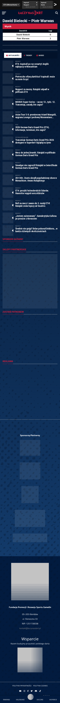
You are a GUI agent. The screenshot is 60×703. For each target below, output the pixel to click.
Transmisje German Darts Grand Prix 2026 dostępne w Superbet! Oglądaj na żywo (34, 141)
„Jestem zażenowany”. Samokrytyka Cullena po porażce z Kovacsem (36, 217)
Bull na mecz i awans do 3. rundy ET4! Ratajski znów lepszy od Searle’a (32, 204)
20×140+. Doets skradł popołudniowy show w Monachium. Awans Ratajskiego (36, 179)
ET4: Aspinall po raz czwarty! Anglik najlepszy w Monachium (32, 65)
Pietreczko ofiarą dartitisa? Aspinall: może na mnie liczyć (35, 78)
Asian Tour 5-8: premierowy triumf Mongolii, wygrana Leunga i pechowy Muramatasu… (35, 116)
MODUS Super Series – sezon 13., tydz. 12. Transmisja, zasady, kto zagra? (35, 103)
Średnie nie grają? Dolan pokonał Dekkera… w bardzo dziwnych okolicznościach (36, 230)
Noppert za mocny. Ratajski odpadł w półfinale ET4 (32, 90)
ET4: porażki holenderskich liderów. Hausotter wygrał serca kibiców (32, 192)
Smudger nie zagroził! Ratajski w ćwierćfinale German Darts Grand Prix (36, 166)
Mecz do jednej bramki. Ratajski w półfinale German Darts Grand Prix (35, 154)
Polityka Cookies (40, 685)
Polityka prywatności (21, 685)
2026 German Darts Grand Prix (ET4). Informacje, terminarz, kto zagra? (32, 128)
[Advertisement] (30, 395)
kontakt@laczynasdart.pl (30, 628)
